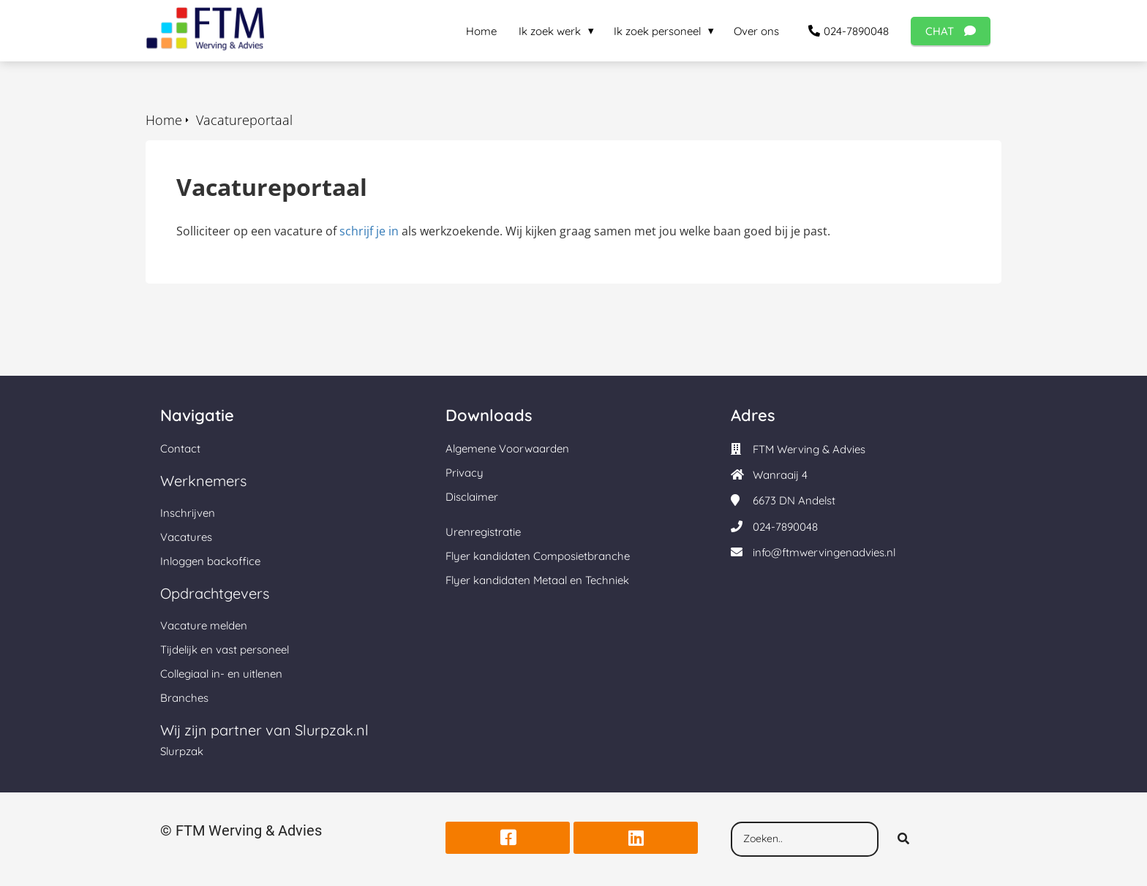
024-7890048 (785, 527)
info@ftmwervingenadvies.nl (824, 552)
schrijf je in (369, 231)
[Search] (903, 839)
